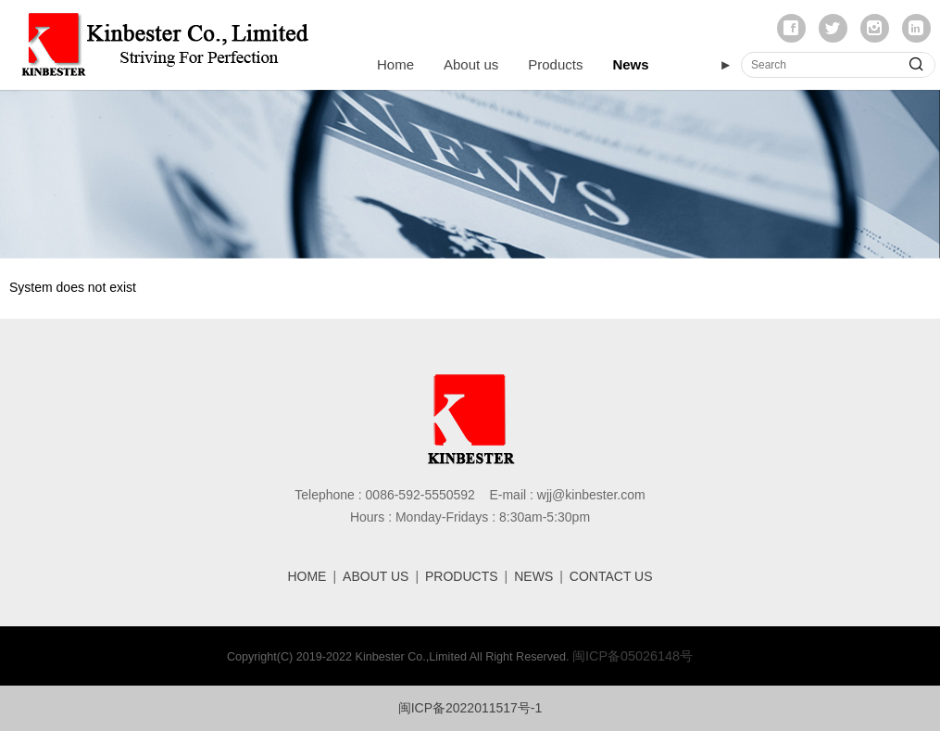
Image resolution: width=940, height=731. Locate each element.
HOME (306, 576)
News (630, 64)
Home (395, 64)
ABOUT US (375, 576)
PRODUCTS (461, 576)
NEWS (533, 576)
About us (471, 64)
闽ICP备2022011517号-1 (470, 707)
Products (555, 64)
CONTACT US (611, 576)
